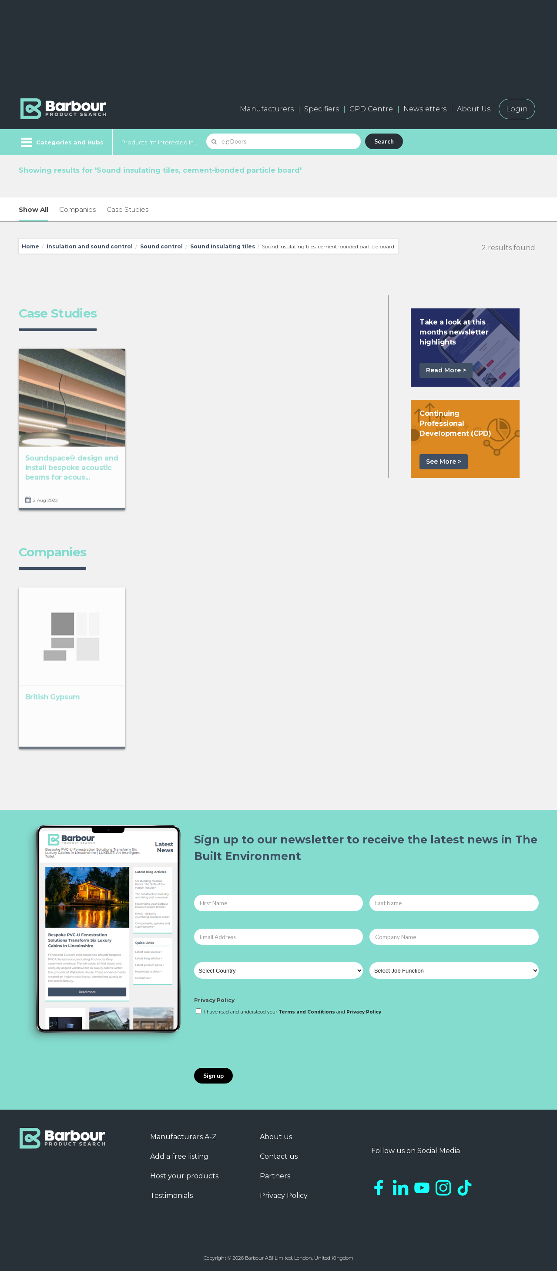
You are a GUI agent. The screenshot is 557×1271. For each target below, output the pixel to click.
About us (276, 1137)
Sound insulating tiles (222, 246)
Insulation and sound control (90, 246)
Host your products (184, 1176)
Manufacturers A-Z (183, 1137)
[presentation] (260, 1042)
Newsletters (424, 109)
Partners (275, 1176)
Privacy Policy (214, 1000)
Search (384, 141)
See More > (443, 461)
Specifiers (321, 109)
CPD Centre (371, 109)
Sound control (161, 246)
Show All (33, 209)
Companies (77, 209)
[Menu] (61, 142)
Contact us (279, 1156)
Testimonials (171, 1195)
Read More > (446, 370)
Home (30, 246)
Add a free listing (179, 1156)
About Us (473, 109)
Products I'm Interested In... (159, 142)
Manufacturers (267, 109)
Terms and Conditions (306, 1012)
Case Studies (127, 209)
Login (517, 109)
